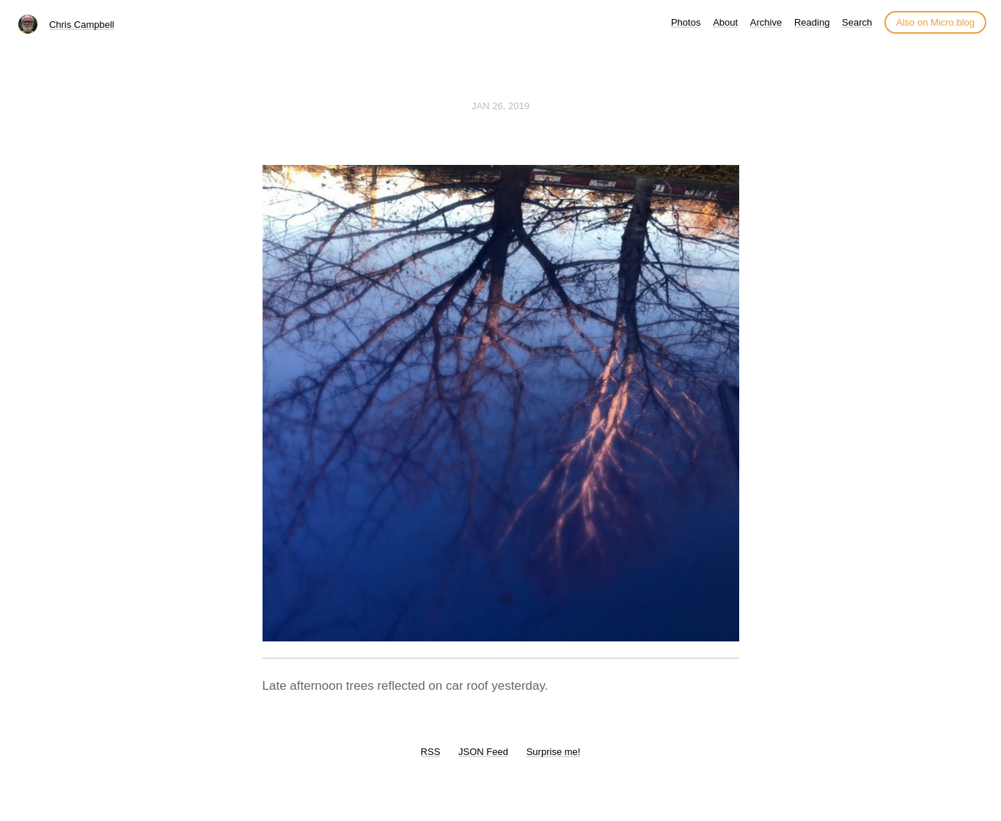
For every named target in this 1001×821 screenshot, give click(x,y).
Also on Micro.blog (935, 22)
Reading (811, 22)
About (725, 22)
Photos (685, 22)
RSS (431, 751)
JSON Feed (483, 751)
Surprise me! (554, 751)
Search (857, 22)
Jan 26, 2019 (500, 105)
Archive (766, 22)
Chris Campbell (81, 24)
